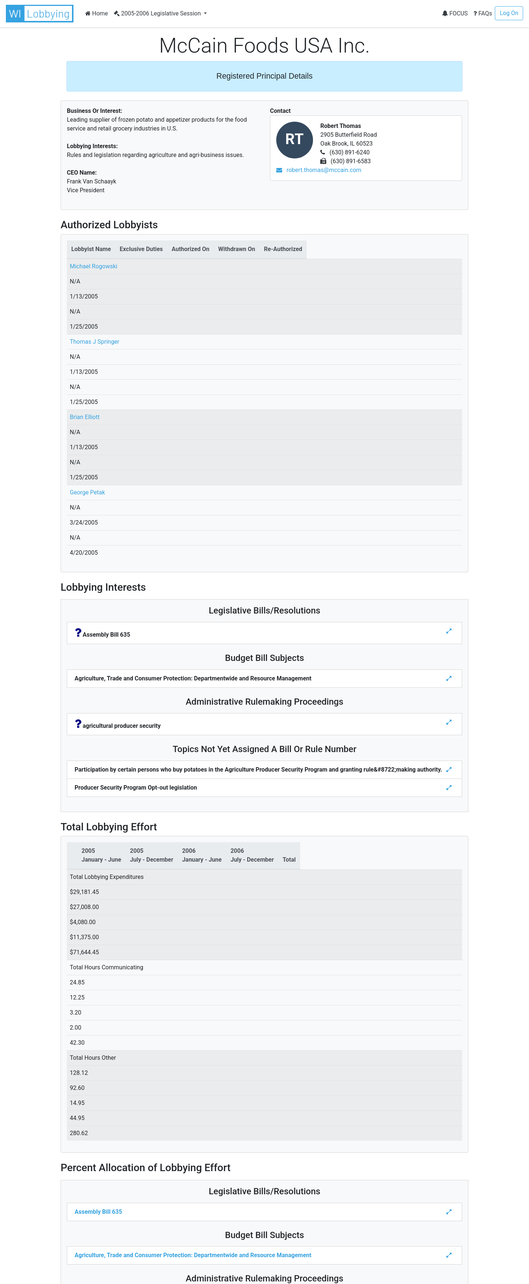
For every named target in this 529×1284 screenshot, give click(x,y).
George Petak (87, 492)
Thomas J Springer (94, 341)
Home (96, 13)
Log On (509, 13)
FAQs (483, 13)
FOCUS (455, 13)
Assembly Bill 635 (98, 1211)
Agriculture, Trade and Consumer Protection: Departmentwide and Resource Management (193, 1255)
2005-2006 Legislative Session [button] (158, 13)
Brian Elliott (85, 417)
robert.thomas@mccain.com (318, 170)
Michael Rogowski (93, 266)
